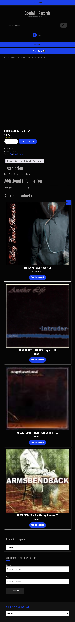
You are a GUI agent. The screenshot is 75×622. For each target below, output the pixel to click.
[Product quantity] (11, 141)
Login (37, 34)
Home (6, 57)
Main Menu (37, 2)
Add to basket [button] (37, 277)
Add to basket (27, 141)
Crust (23, 57)
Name (8, 565)
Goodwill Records (37, 13)
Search (63, 25)
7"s (18, 57)
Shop (13, 57)
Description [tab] (12, 161)
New (21, 154)
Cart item (37, 51)
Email (8, 577)
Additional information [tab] (31, 161)
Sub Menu (37, 44)
